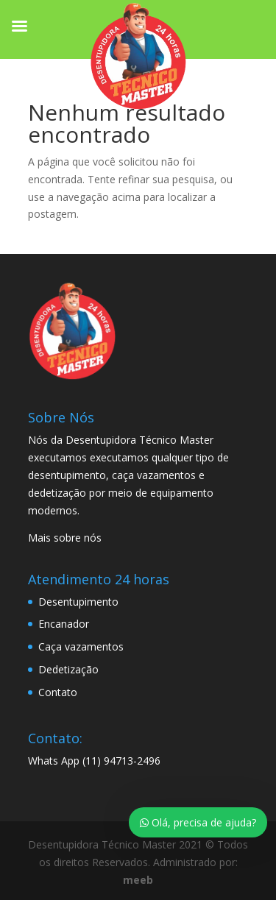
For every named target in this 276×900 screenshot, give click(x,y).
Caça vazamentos (81, 646)
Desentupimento (78, 602)
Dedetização (68, 669)
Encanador (63, 624)
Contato (57, 692)
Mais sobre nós (65, 538)
